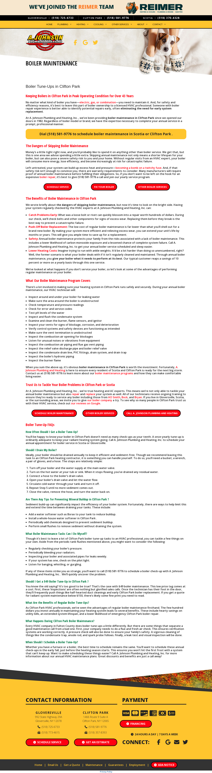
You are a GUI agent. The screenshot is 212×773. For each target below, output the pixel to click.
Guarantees (116, 765)
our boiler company (99, 400)
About (140, 24)
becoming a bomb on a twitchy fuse (138, 168)
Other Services (120, 24)
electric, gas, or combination (98, 102)
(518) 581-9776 (118, 18)
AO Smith (114, 397)
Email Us (53, 765)
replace (90, 394)
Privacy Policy (106, 772)
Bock (125, 397)
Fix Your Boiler (104, 186)
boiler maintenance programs (114, 373)
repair (76, 394)
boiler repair (47, 177)
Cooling (99, 24)
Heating (81, 24)
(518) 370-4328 (169, 18)
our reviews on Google (85, 403)
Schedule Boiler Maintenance (54, 413)
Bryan (138, 397)
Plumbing (62, 24)
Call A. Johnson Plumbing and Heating (152, 413)
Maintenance (94, 765)
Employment (137, 765)
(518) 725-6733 (63, 18)
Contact (157, 24)
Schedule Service (58, 186)
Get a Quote (72, 765)
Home (49, 24)
